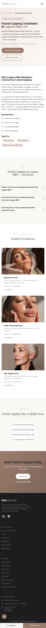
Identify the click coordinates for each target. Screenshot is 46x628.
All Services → (6, 548)
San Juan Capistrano (8, 580)
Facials (4, 534)
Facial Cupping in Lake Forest (23, 439)
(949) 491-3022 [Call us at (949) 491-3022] (8, 597)
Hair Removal (6, 541)
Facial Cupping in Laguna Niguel (23, 429)
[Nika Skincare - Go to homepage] (9, 3)
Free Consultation (12, 57)
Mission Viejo (6, 565)
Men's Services (6, 545)
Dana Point (5, 576)
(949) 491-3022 (23, 482)
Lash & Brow (5, 538)
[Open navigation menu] (42, 4)
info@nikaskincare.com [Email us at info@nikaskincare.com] (10, 600)
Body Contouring (7, 527)
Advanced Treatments (8, 530)
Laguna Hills (8, 13)
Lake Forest (5, 573)
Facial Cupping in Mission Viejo (23, 434)
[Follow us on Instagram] (3, 516)
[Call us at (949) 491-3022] (11, 625)
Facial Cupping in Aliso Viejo (23, 425)
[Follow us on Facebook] (9, 516)
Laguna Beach (6, 583)
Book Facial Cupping (12, 50)
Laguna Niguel (6, 562)
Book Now (23, 476)
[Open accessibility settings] (4, 616)
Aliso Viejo (5, 558)
